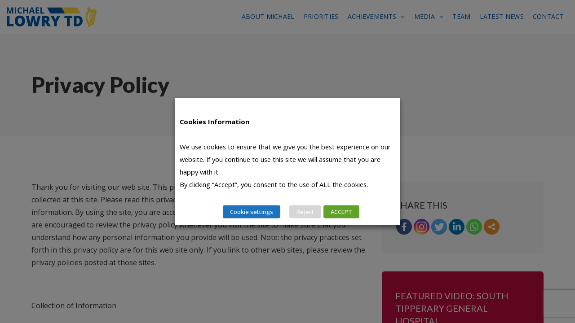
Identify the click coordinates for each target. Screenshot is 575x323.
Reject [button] (305, 212)
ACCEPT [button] (341, 212)
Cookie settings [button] (251, 212)
